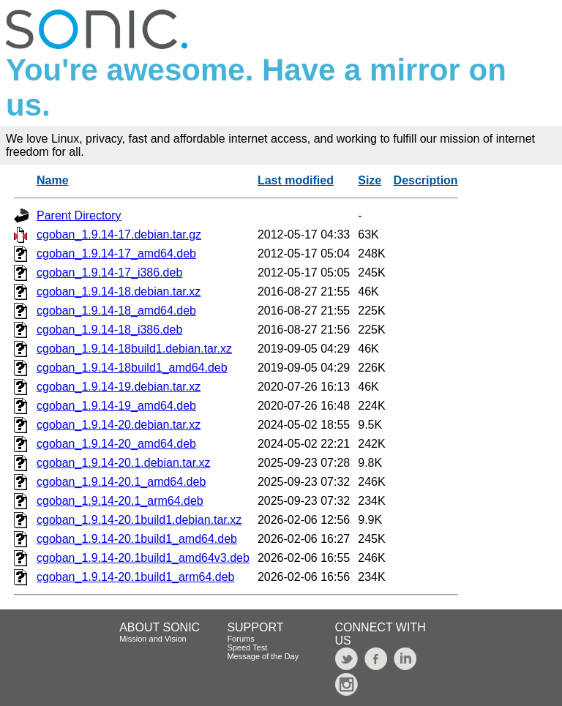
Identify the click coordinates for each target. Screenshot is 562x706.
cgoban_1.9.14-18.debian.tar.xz (119, 291)
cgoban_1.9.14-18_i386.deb (109, 329)
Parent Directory (79, 215)
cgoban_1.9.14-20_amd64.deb (116, 444)
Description (426, 180)
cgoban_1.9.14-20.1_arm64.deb (120, 501)
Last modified (296, 180)
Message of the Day (263, 656)
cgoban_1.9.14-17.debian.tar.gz (119, 234)
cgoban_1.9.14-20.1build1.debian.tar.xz (139, 520)
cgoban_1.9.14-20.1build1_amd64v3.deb (143, 558)
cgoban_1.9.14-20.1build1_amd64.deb (137, 539)
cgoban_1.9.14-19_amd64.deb (116, 405)
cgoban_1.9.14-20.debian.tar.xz (119, 424)
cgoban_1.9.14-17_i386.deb (109, 272)
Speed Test (247, 647)
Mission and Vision (153, 638)
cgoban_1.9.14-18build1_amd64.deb (132, 367)
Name (53, 180)
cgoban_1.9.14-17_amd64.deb (116, 253)
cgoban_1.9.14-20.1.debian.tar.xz (124, 463)
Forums (240, 638)
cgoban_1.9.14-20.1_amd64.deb (121, 482)
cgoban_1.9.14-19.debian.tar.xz (119, 386)
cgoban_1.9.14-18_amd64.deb (116, 310)
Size (369, 180)
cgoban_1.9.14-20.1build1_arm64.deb (135, 577)
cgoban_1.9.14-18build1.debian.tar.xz (134, 348)
